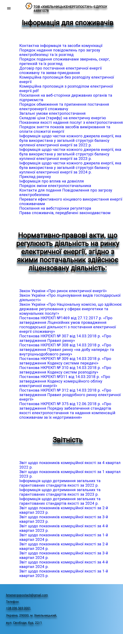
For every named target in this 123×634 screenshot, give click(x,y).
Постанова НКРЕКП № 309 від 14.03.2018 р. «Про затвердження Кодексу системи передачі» (65, 360)
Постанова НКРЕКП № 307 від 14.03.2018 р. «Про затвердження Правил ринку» (65, 338)
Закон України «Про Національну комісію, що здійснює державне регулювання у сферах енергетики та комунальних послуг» (70, 309)
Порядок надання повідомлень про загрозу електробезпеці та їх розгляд (59, 52)
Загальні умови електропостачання (52, 113)
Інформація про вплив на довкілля (51, 181)
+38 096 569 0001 (18, 608)
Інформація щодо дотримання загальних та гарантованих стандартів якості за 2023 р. (60, 492)
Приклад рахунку (35, 176)
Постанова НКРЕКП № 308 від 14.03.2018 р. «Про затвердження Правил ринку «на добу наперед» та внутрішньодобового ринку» (66, 349)
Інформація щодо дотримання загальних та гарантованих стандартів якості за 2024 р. (60, 501)
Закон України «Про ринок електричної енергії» (63, 290)
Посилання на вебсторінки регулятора (55, 208)
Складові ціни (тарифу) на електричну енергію (62, 118)
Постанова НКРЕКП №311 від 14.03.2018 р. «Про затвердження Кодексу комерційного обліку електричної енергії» (64, 381)
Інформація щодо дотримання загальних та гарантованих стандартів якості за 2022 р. (60, 482)
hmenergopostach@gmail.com (27, 595)
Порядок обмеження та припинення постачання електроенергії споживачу (64, 106)
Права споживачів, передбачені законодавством (64, 212)
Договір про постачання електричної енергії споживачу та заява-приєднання (60, 70)
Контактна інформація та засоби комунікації (60, 45)
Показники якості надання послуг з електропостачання (71, 122)
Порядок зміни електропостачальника (55, 185)
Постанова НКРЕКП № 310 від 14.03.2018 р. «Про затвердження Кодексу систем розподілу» (65, 369)
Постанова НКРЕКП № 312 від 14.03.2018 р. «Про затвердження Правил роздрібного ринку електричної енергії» (70, 394)
